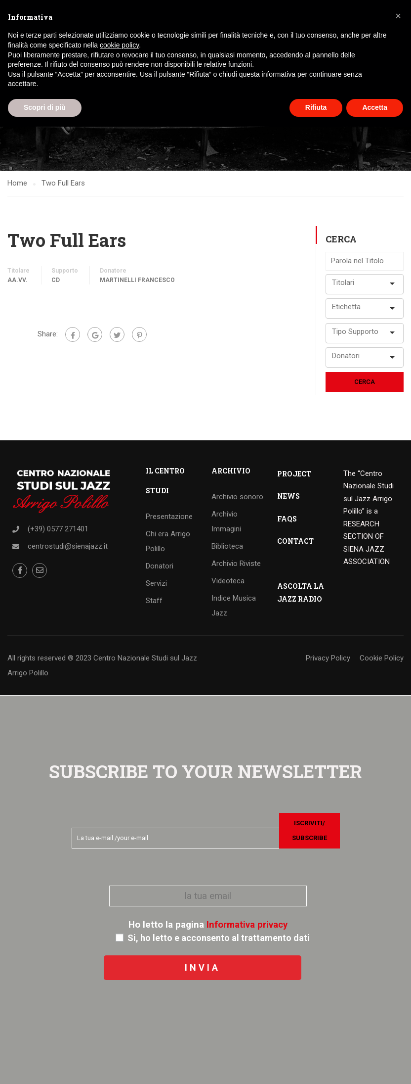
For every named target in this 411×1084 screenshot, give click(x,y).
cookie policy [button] (119, 45)
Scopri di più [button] (45, 107)
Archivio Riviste (236, 563)
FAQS (287, 518)
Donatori (159, 566)
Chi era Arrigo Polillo (168, 541)
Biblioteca (227, 546)
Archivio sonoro (237, 496)
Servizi (156, 583)
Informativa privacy (247, 924)
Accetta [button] (374, 107)
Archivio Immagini (226, 521)
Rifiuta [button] (316, 107)
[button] (398, 16)
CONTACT (295, 541)
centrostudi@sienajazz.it (68, 546)
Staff (154, 600)
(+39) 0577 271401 (58, 528)
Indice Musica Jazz (233, 605)
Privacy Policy (328, 658)
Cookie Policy (382, 658)
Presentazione (169, 516)
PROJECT (294, 473)
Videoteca (228, 580)
